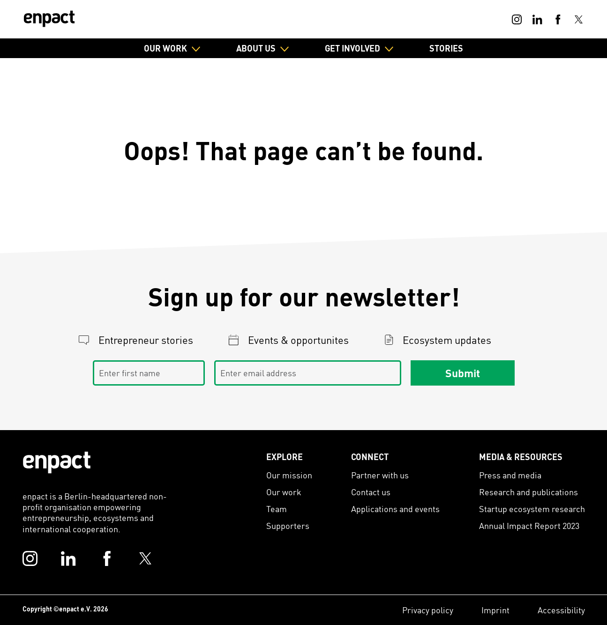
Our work (283, 491)
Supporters (287, 525)
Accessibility (561, 609)
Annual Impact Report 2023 (529, 525)
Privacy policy (427, 609)
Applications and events (395, 508)
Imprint (495, 609)
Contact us (370, 491)
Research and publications (528, 491)
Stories (446, 48)
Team (276, 508)
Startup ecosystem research (532, 508)
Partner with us (380, 474)
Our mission (289, 474)
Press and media (510, 474)
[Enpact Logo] (56, 462)
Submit (462, 372)
